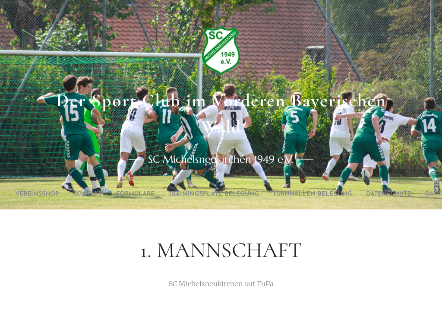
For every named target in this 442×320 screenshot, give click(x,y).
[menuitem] (65, 194)
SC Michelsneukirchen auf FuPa (221, 283)
